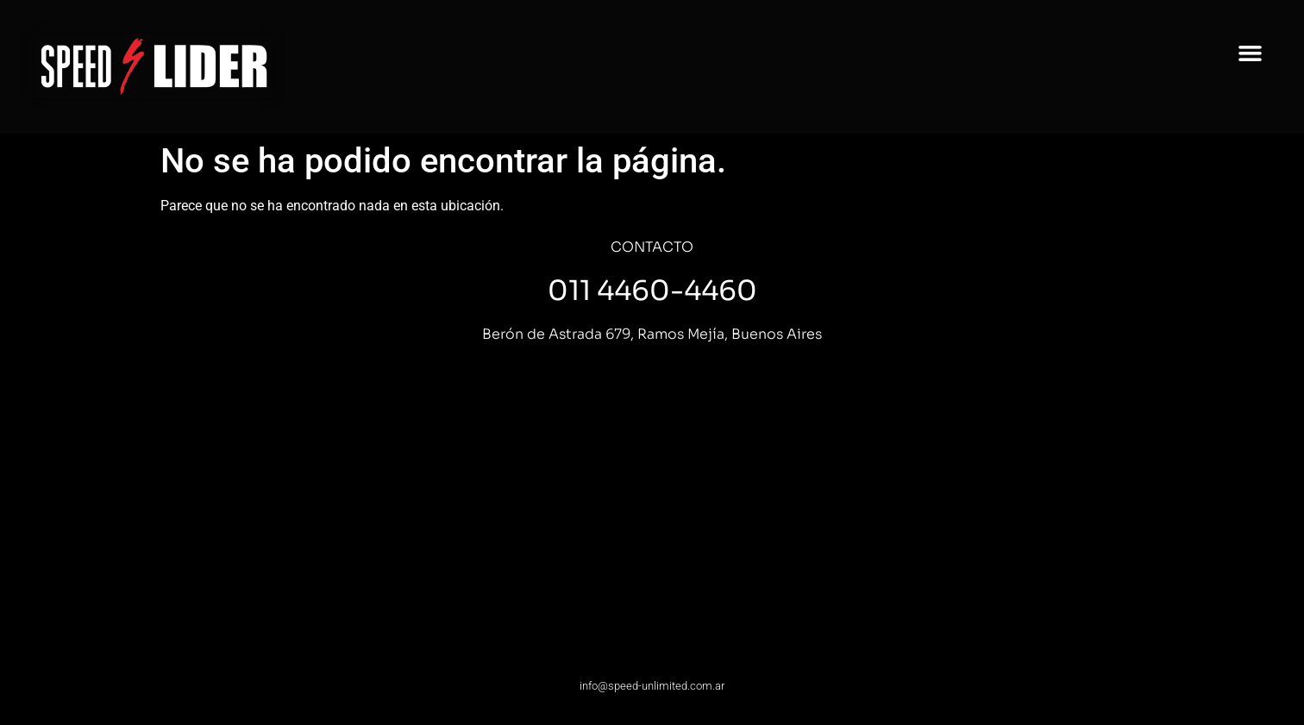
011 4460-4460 (652, 290)
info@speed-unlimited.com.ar (652, 685)
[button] (1251, 53)
